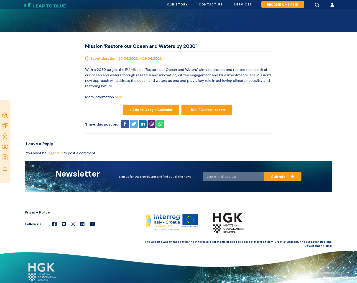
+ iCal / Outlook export (206, 110)
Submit (282, 176)
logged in (55, 153)
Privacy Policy (37, 212)
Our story (177, 4)
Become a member (282, 5)
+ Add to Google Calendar (151, 110)
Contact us (211, 4)
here (118, 97)
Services (243, 4)
